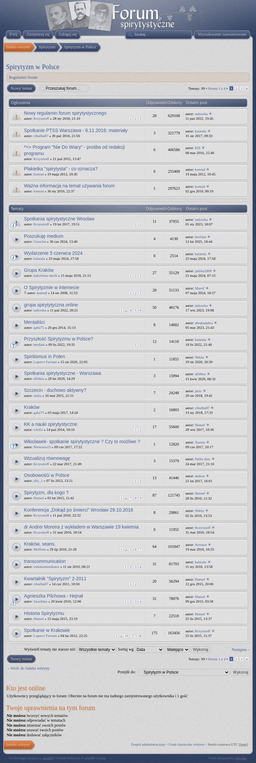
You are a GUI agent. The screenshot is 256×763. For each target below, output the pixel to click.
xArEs (38, 430)
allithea (38, 378)
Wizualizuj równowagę (47, 458)
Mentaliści (34, 322)
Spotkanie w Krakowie (47, 630)
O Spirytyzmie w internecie (51, 287)
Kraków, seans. (40, 544)
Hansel (200, 425)
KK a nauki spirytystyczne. (51, 424)
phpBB (47, 758)
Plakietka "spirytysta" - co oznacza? (61, 168)
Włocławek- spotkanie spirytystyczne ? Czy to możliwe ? (82, 441)
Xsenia (200, 442)
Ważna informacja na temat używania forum (69, 185)
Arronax (201, 545)
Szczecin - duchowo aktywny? (55, 390)
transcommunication (45, 561)
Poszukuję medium (43, 236)
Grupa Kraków (39, 270)
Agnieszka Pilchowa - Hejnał (53, 596)
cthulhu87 (40, 136)
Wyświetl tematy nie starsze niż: (70, 649)
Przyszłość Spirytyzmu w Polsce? (58, 338)
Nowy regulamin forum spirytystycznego (65, 113)
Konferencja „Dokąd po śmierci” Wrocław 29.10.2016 (78, 510)
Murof (199, 288)
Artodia (241, 758)
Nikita (199, 357)
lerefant (200, 237)
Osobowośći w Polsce (46, 475)
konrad (38, 174)
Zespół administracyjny (148, 744)
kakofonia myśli (45, 275)
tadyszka (201, 114)
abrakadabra (204, 323)
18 (139, 636)
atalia (37, 396)
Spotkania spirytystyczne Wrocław (59, 218)
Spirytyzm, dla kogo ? (46, 492)
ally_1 (38, 481)
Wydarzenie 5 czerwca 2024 (53, 253)
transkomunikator (46, 567)
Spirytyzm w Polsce (32, 66)
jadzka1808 (203, 271)
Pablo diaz (202, 459)
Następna (239, 649)
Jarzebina (40, 601)
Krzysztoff (41, 118)
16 (126, 636)
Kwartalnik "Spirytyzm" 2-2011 (55, 578)
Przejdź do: (127, 672)
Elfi (198, 148)
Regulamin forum (23, 77)
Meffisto (39, 549)
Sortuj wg (141, 649)
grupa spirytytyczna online (51, 304)
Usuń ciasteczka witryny (187, 744)
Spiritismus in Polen (44, 356)
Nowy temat (21, 88)
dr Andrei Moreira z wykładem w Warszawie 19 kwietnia (81, 527)
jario (198, 391)
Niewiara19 (41, 447)
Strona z (217, 88)
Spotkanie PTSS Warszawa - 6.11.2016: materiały (76, 130)
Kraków (32, 407)
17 (133, 636)
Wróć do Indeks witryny (30, 668)
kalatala (200, 131)
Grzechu (39, 241)
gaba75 (38, 327)
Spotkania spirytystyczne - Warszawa (62, 373)
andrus (200, 476)
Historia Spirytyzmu (44, 613)
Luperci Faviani (45, 362)
